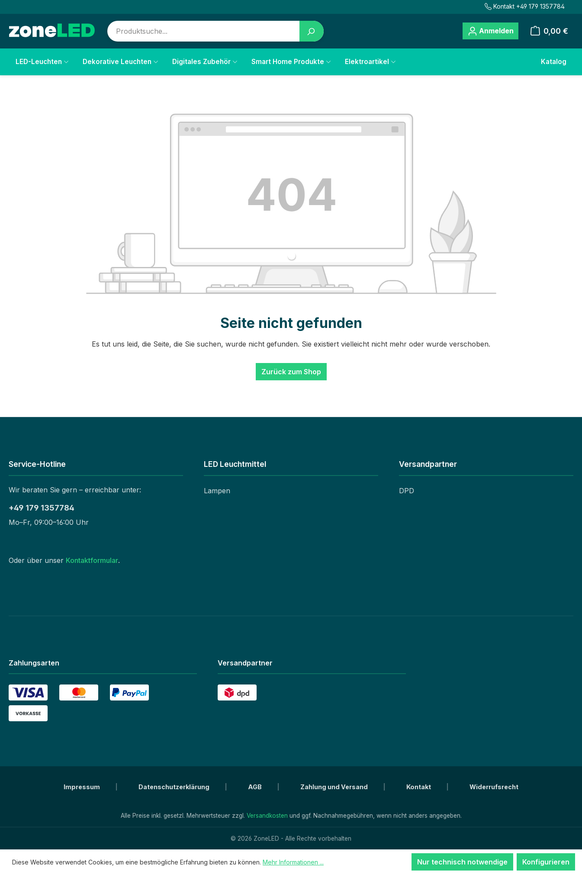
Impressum (82, 786)
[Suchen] (311, 31)
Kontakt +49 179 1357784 (525, 6)
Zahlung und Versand (334, 786)
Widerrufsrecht (493, 786)
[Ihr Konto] (490, 31)
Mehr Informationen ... (293, 862)
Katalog (553, 62)
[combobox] (203, 31)
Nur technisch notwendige (462, 862)
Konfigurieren (545, 862)
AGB (255, 786)
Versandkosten (267, 815)
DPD (406, 490)
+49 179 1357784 (41, 507)
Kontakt (419, 786)
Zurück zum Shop (291, 371)
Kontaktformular (92, 560)
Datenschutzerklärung (174, 786)
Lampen (217, 490)
